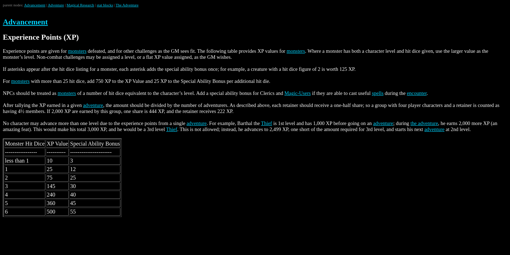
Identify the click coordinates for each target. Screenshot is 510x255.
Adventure (56, 5)
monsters (77, 51)
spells (378, 93)
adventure (93, 105)
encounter (417, 93)
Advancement (34, 5)
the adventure (424, 123)
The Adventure (127, 5)
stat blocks (105, 5)
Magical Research (80, 5)
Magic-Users (297, 93)
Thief (266, 123)
